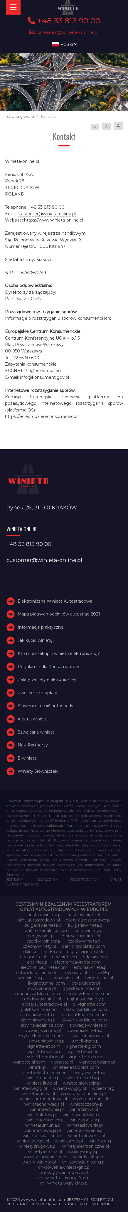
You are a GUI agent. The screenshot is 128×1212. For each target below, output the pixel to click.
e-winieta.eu (64, 956)
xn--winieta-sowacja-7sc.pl (64, 1177)
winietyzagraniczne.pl (45, 1156)
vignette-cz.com (45, 1051)
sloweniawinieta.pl (85, 1030)
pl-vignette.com (89, 1004)
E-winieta (27, 758)
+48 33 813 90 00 (64, 20)
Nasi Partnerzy (33, 745)
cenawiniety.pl (89, 930)
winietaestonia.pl (47, 1109)
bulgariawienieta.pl (43, 925)
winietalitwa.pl (84, 1109)
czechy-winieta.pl (44, 941)
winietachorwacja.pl (44, 1104)
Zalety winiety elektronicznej (47, 679)
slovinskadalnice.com (42, 1025)
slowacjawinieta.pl (43, 1030)
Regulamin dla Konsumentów (48, 666)
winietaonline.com (45, 1120)
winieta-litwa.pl (42, 1083)
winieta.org (103, 1088)
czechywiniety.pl (39, 946)
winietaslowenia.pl (85, 1130)
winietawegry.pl (33, 1141)
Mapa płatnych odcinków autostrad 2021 (59, 614)
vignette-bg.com (83, 1046)
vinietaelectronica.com (76, 1067)
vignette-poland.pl (44, 1056)
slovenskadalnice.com (84, 1020)
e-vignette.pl (33, 956)
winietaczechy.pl (87, 1104)
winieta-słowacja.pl (82, 1083)
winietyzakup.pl (88, 1156)
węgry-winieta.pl (39, 1162)
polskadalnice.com (39, 1009)
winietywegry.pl (84, 1151)
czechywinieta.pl (84, 941)
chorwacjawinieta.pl (80, 935)
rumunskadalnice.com (84, 1014)
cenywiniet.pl (41, 935)
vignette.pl (62, 1062)
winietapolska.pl (86, 1120)
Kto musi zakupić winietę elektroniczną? (59, 653)
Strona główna (20, 116)
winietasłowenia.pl (86, 1135)
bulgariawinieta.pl (85, 925)
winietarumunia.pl (43, 1125)
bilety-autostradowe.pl (88, 920)
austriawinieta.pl (84, 914)
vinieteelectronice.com (44, 1072)
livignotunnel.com (46, 983)
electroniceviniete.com (44, 967)
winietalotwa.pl (41, 1114)
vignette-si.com (29, 1062)
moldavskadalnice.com (89, 993)
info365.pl (102, 972)
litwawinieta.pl (64, 978)
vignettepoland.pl (97, 1062)
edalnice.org (95, 956)
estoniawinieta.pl (90, 967)
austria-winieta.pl (45, 914)
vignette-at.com (43, 1046)
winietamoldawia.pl (82, 1114)
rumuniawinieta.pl (38, 1014)
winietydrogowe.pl (37, 1146)
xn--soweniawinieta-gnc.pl (64, 1167)
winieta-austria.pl (43, 1077)
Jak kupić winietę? (36, 640)
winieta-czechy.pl (84, 1077)
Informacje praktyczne (40, 627)
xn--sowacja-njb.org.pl (83, 1162)
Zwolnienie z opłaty (37, 692)
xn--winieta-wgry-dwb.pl (64, 1183)
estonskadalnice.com (37, 972)
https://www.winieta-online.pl (53, 220)
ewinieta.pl (76, 972)
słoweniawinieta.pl (46, 1041)
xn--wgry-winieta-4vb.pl (64, 1172)
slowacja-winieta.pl (88, 1025)
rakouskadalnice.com (85, 1009)
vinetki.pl (38, 1067)
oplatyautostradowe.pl (44, 1004)
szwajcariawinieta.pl (89, 1035)
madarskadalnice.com (37, 993)
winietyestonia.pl (45, 1151)
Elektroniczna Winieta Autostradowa (55, 601)
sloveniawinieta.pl (38, 1020)
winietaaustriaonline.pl (83, 1093)
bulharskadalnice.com (47, 930)
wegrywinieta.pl (90, 1072)
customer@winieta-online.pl (64, 32)
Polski (64, 44)
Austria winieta (33, 719)
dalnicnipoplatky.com (83, 946)
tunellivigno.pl (85, 1041)
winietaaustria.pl (38, 1093)
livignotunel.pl (99, 978)
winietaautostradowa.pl (43, 1099)
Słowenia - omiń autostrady (45, 705)
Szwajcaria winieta (36, 732)
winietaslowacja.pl (43, 1130)
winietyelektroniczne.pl (85, 1146)
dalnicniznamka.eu (42, 951)
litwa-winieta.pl (30, 978)
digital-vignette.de (86, 951)
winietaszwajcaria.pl (42, 1135)
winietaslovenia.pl (85, 1125)
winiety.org (100, 1141)
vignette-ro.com (85, 1056)
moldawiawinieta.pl (41, 999)
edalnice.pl (37, 962)
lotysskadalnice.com (82, 988)
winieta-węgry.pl (69, 1088)
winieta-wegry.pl (30, 1088)
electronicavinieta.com (77, 962)
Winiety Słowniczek (38, 771)
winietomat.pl (69, 1141)
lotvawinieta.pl (85, 983)
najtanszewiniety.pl (86, 999)
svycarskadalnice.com (41, 1035)
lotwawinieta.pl (41, 988)
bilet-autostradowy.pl (38, 920)
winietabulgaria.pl (90, 1099)
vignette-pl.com (84, 1051)
